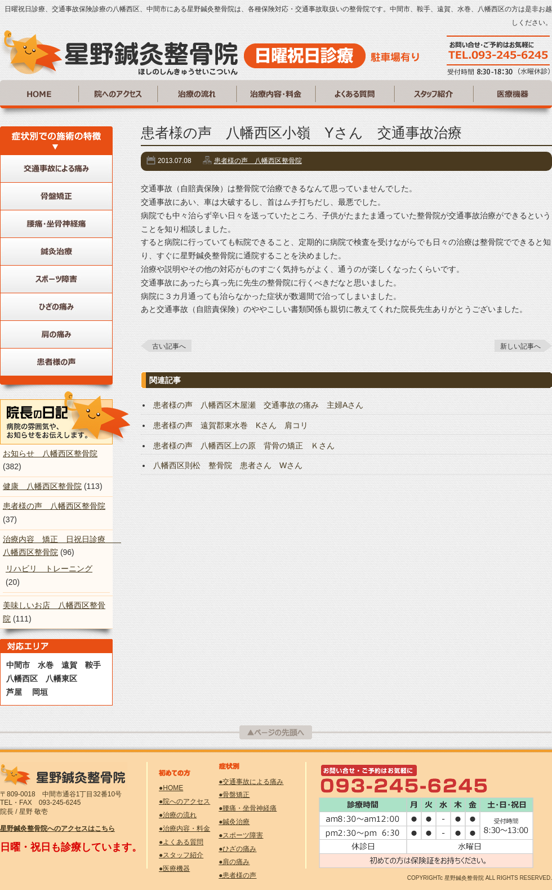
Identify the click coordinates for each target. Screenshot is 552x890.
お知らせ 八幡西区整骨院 (50, 453)
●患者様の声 (237, 875)
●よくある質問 (181, 842)
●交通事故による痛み (251, 782)
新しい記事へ (520, 346)
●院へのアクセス (184, 801)
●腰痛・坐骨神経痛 (248, 808)
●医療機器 (174, 869)
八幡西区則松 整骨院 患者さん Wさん (227, 465)
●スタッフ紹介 (181, 855)
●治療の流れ (178, 815)
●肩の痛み (234, 862)
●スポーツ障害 (241, 835)
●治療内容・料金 (184, 828)
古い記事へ (169, 346)
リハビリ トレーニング (49, 568)
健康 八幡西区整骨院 (42, 486)
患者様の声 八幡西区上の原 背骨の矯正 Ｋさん (244, 445)
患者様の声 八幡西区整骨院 (258, 161)
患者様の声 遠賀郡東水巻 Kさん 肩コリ (230, 425)
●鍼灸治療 (234, 822)
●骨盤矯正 (234, 795)
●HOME (171, 788)
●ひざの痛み (237, 849)
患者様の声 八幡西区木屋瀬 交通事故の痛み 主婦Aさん (258, 404)
